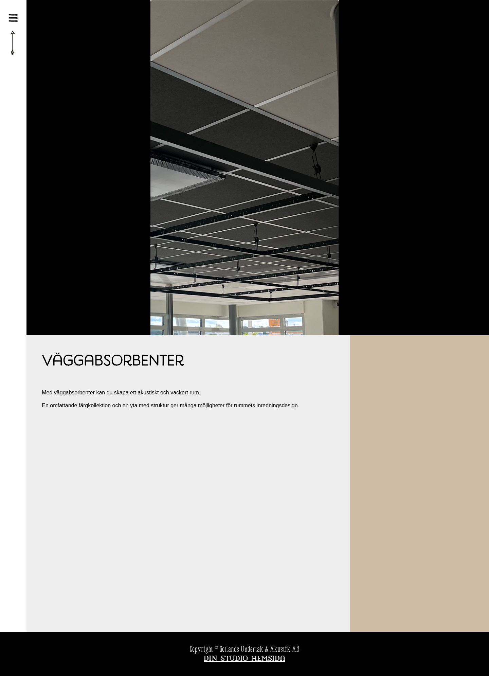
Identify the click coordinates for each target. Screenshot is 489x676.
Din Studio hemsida (244, 659)
